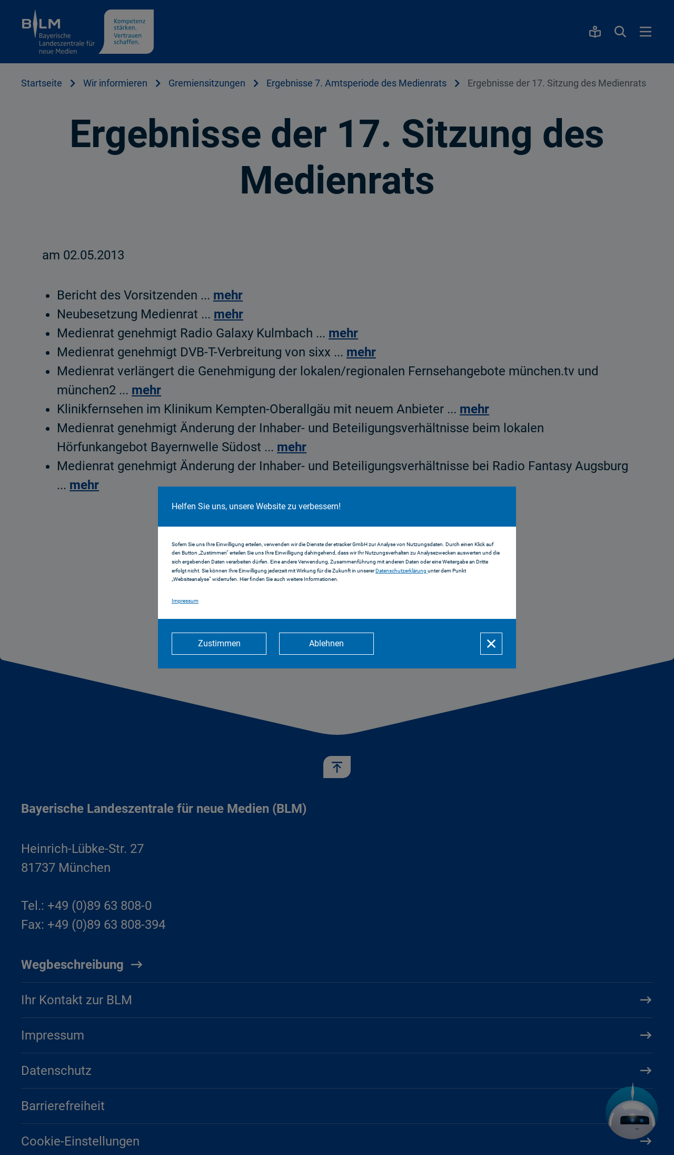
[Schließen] (491, 644)
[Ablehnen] (326, 644)
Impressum (185, 600)
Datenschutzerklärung (401, 570)
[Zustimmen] (219, 644)
